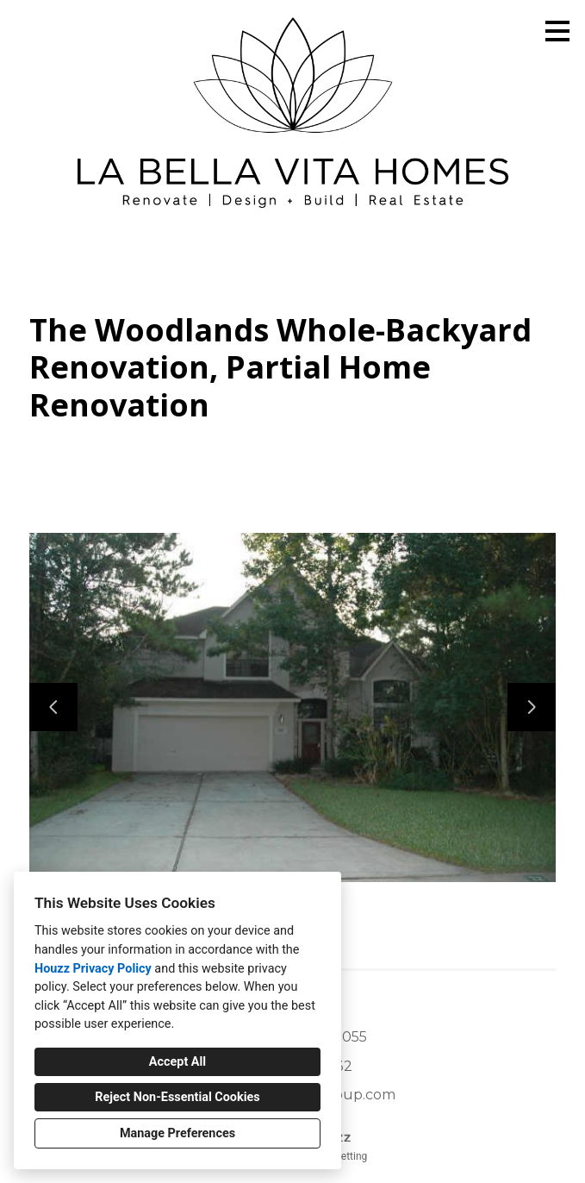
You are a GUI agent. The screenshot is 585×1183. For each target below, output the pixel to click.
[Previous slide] (53, 707)
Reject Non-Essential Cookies (177, 1097)
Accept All (177, 1062)
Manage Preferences (177, 1133)
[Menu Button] (557, 31)
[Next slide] (531, 707)
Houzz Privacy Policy (93, 968)
